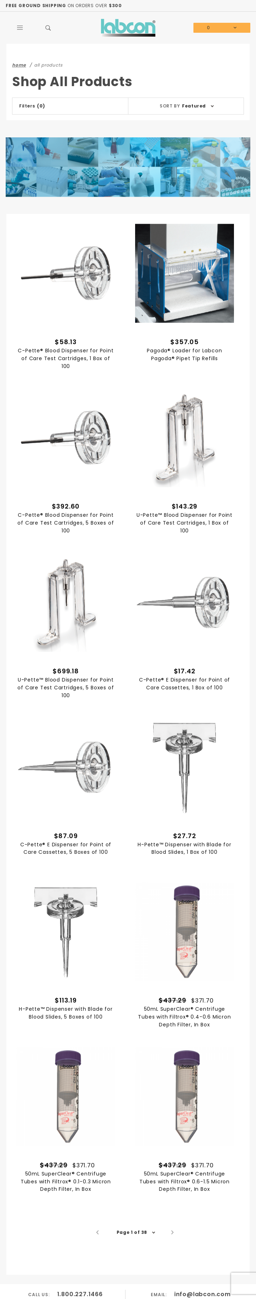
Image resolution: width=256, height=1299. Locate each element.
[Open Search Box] (48, 27)
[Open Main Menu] (20, 27)
